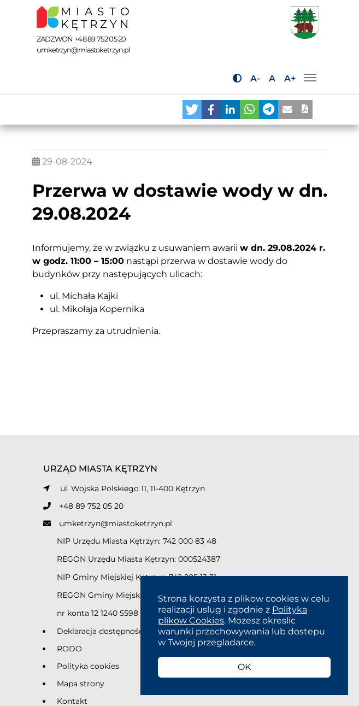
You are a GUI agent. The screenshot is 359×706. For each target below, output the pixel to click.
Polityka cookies (88, 666)
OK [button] (244, 667)
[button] (192, 109)
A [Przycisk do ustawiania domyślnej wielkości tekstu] (272, 78)
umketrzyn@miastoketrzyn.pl (115, 523)
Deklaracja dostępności (101, 631)
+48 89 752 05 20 (91, 506)
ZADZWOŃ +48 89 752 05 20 (81, 38)
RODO (69, 649)
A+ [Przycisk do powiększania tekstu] (290, 78)
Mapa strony (80, 684)
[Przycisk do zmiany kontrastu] (237, 78)
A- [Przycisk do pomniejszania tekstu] (255, 78)
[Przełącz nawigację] (310, 77)
